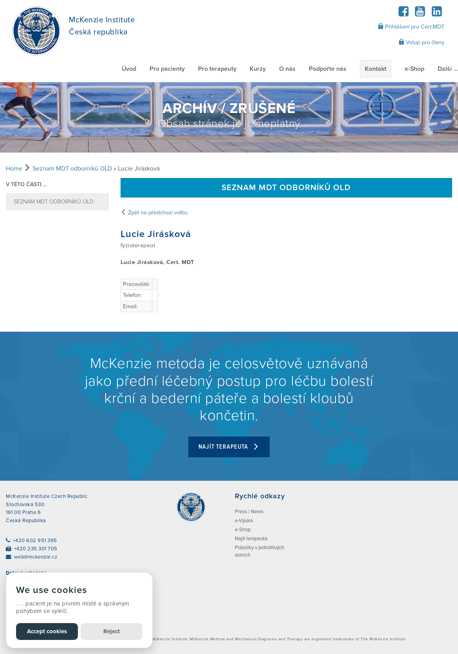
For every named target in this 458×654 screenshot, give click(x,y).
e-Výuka (244, 520)
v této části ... (26, 184)
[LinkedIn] (436, 14)
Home (14, 168)
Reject (111, 631)
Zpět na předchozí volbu (154, 212)
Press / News (249, 511)
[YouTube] (420, 14)
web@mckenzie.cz (36, 557)
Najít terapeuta (229, 447)
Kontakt (375, 69)
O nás (287, 69)
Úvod (129, 69)
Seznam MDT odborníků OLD (72, 168)
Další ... (448, 69)
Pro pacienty (167, 69)
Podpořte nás (327, 69)
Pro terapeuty (217, 69)
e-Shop (414, 69)
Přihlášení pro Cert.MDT (411, 26)
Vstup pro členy (421, 42)
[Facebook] (403, 14)
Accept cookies (47, 631)
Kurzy (258, 69)
